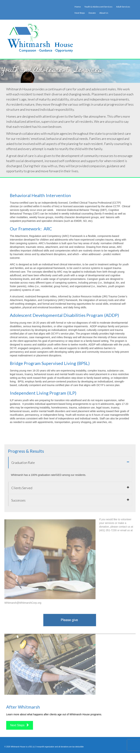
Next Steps (19, 725)
